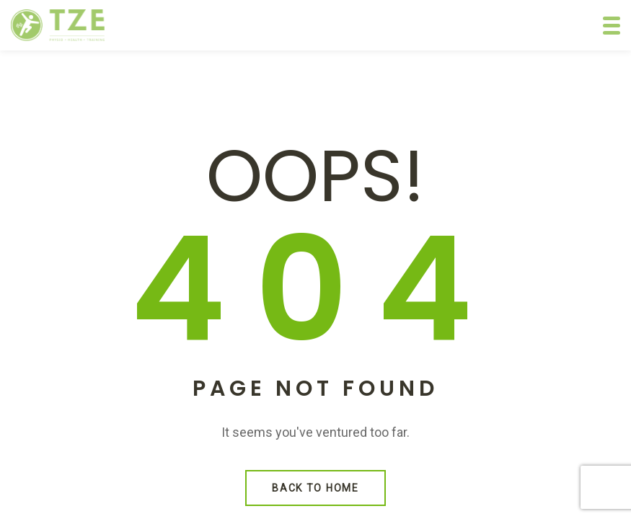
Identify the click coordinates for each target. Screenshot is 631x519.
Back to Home (315, 488)
